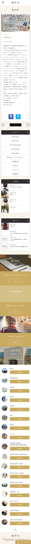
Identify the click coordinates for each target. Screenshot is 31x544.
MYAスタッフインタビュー (15, 157)
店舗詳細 (19, 372)
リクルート (15, 169)
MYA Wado (15, 153)
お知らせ (15, 165)
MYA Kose (15, 136)
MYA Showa (15, 149)
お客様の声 (15, 161)
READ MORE (15, 359)
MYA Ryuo (15, 141)
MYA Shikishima (15, 145)
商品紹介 (15, 174)
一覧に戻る (15, 124)
